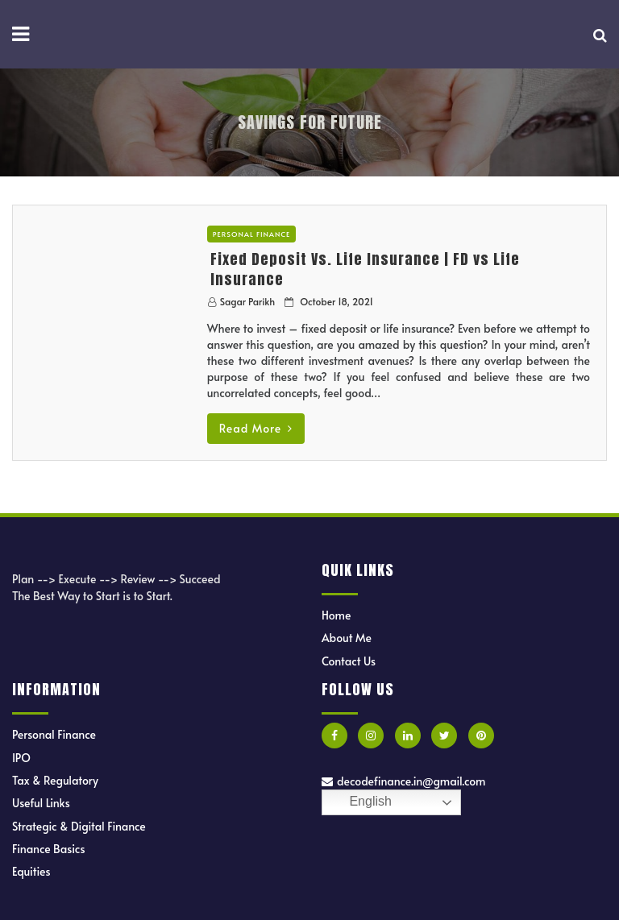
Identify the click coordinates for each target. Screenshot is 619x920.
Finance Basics (48, 848)
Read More (256, 428)
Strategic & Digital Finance (79, 826)
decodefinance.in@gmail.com (403, 781)
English (359, 802)
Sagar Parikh (247, 301)
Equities (31, 871)
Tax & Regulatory (55, 780)
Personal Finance (252, 234)
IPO (21, 757)
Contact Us (349, 661)
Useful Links (41, 802)
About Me (347, 637)
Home (336, 615)
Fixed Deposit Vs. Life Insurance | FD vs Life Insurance (365, 269)
